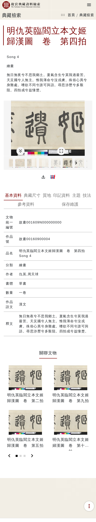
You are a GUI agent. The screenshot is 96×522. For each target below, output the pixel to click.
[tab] (13, 195)
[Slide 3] (25, 456)
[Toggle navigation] (89, 5)
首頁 (71, 14)
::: (63, 14)
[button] (43, 177)
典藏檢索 (86, 14)
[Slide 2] (21, 456)
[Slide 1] (17, 456)
